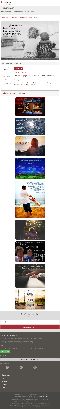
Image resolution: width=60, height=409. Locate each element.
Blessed (22, 72)
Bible (3, 378)
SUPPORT (4, 345)
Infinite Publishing (27, 342)
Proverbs (17, 63)
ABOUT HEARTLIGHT (9, 335)
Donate (5, 352)
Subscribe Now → (30, 327)
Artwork (4, 385)
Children (16, 72)
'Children (22, 93)
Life (26, 72)
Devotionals (6, 375)
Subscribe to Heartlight (30, 359)
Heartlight (17, 80)
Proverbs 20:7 (26, 75)
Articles (4, 381)
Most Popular (23, 17)
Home (4, 388)
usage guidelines (30, 84)
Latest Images (14, 17)
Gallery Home (5, 17)
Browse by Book (33, 17)
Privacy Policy (43, 396)
